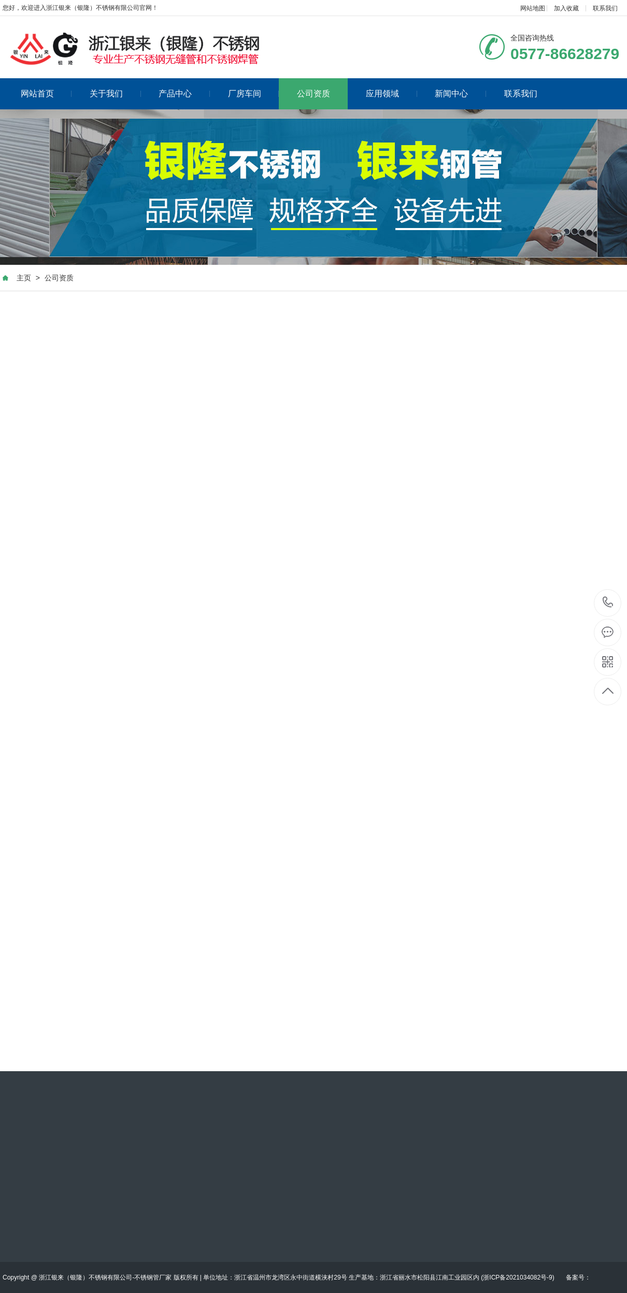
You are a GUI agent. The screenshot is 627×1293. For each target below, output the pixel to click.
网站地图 (532, 8)
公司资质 (313, 93)
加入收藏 (566, 8)
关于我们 (115, 93)
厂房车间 (253, 93)
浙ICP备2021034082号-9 (517, 1277)
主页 (24, 278)
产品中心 (184, 93)
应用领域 (391, 93)
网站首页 (46, 93)
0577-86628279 (608, 603)
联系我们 (605, 8)
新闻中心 (460, 93)
